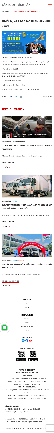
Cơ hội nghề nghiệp (27, 327)
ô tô (27, 304)
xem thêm (6, 167)
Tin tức (4, 162)
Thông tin (10, 162)
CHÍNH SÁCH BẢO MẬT (12, 406)
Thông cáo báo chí (8, 281)
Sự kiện (17, 281)
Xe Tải (27, 307)
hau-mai (22, 142)
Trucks (14, 201)
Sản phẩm (27, 300)
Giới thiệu (27, 319)
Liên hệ (27, 330)
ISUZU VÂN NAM (27, 315)
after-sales (16, 142)
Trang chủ (5, 11)
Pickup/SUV (20, 260)
